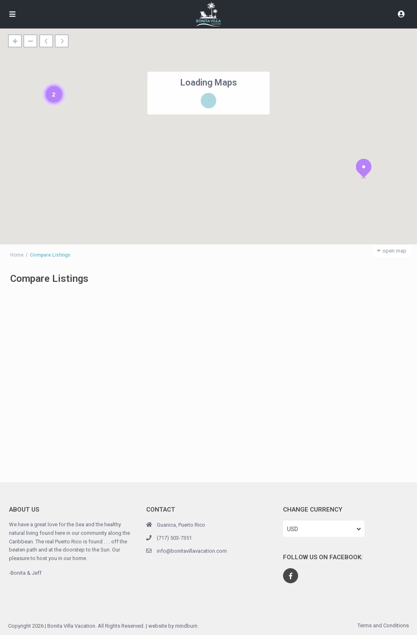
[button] (364, 168)
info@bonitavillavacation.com (192, 551)
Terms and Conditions (383, 625)
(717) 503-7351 (174, 538)
